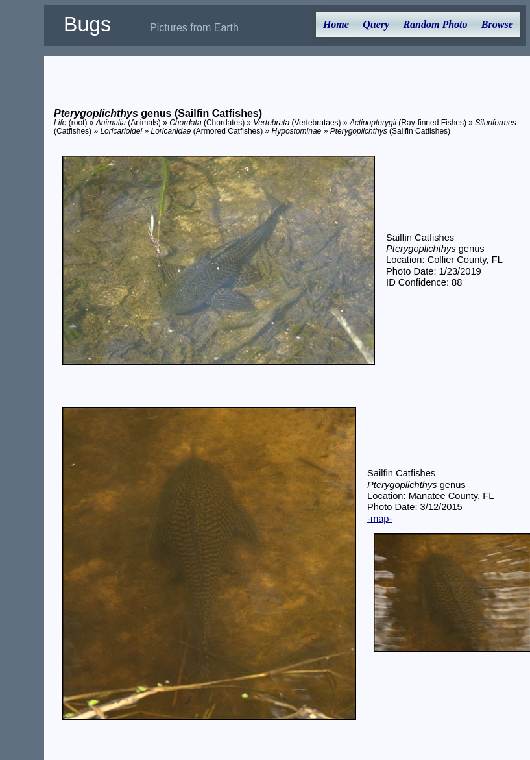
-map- (379, 518)
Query (376, 24)
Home (336, 24)
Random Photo (435, 24)
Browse (497, 24)
